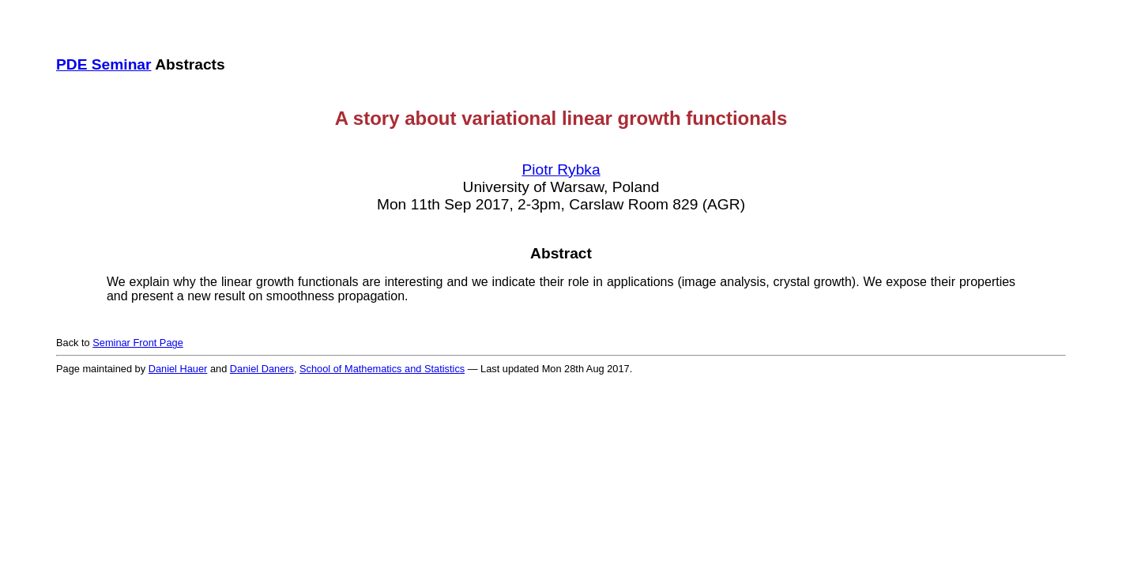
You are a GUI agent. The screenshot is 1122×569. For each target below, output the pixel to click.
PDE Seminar (104, 64)
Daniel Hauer (178, 369)
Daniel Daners (262, 369)
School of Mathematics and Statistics (382, 369)
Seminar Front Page (137, 343)
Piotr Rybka (560, 169)
